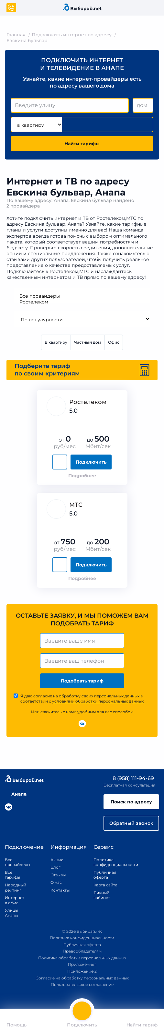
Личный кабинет (101, 895)
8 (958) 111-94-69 (129, 778)
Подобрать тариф (82, 681)
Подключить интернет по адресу (72, 35)
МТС (75, 504)
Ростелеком (82, 302)
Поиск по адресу (131, 802)
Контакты (57, 890)
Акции (56, 859)
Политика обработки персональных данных (82, 957)
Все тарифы (12, 875)
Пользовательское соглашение (82, 984)
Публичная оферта (104, 875)
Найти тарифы (82, 144)
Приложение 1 (82, 964)
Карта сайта (105, 885)
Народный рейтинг (13, 888)
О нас (56, 882)
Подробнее (82, 476)
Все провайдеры (82, 296)
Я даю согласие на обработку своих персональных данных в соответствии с (82, 698)
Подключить (91, 462)
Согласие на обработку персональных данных (82, 978)
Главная (16, 35)
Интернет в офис (13, 900)
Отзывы (57, 874)
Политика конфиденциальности (108, 862)
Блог (55, 867)
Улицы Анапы (11, 913)
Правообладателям (82, 951)
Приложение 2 (82, 971)
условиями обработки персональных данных (98, 701)
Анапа (16, 794)
